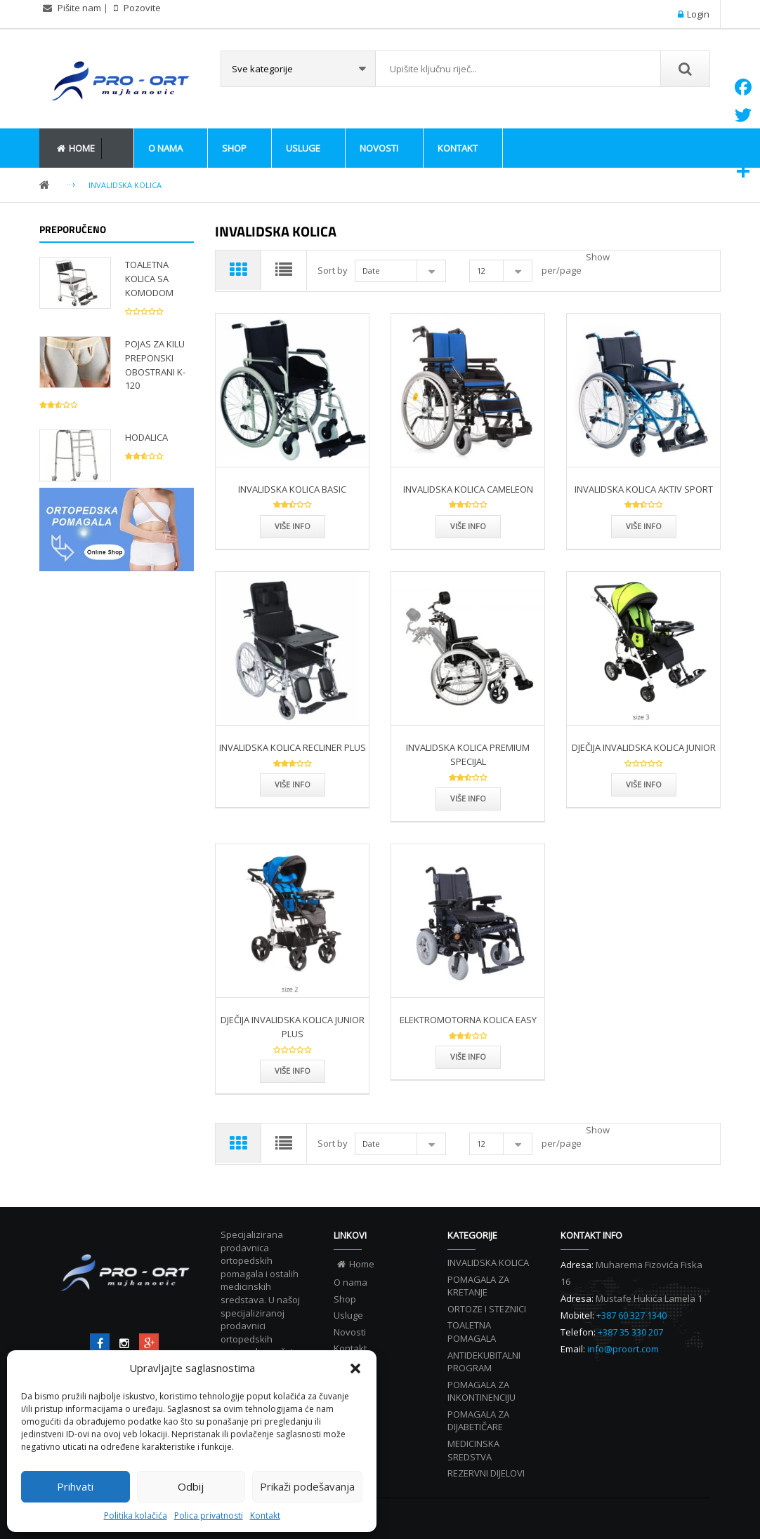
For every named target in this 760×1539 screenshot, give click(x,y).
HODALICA (146, 437)
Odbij (191, 1486)
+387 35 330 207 (630, 1332)
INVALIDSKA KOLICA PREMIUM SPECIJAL (468, 754)
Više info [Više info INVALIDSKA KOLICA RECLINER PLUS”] (292, 784)
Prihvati (75, 1486)
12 (481, 270)
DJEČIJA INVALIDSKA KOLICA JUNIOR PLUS (293, 1026)
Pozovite (141, 7)
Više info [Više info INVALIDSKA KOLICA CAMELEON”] (468, 526)
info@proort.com (623, 1349)
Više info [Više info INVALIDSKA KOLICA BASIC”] (292, 526)
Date (371, 270)
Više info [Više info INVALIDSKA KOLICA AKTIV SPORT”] (644, 526)
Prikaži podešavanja (307, 1486)
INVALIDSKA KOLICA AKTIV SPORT (644, 489)
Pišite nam (79, 7)
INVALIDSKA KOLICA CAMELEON (468, 489)
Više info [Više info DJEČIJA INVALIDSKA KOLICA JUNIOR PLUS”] (292, 1070)
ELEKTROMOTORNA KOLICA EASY (468, 1019)
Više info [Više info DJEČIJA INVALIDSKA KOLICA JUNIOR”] (644, 784)
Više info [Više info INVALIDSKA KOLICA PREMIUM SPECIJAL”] (468, 798)
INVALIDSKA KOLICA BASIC (292, 489)
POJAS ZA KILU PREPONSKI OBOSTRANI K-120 (155, 365)
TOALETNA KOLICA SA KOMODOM (149, 278)
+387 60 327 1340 (631, 1315)
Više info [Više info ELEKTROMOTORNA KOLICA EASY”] (468, 1056)
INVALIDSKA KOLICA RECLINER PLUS (292, 747)
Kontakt (265, 1515)
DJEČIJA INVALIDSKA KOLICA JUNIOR (644, 747)
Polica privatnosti (208, 1515)
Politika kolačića (135, 1515)
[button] (355, 1368)
